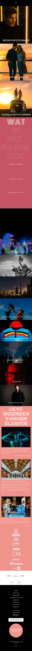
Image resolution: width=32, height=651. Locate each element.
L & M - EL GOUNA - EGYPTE (16, 252)
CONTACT (16, 607)
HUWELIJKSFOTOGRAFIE (16, 114)
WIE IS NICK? (16, 604)
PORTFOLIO (16, 593)
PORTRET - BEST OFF (16, 274)
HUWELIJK (16, 600)
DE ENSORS (16, 381)
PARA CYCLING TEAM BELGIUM (16, 338)
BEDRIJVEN (16, 595)
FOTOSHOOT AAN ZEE (16, 77)
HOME (16, 590)
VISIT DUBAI (16, 295)
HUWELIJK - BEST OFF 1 (16, 360)
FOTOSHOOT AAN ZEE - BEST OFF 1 (16, 317)
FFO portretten (16, 403)
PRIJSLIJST (16, 602)
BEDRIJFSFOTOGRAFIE (16, 40)
